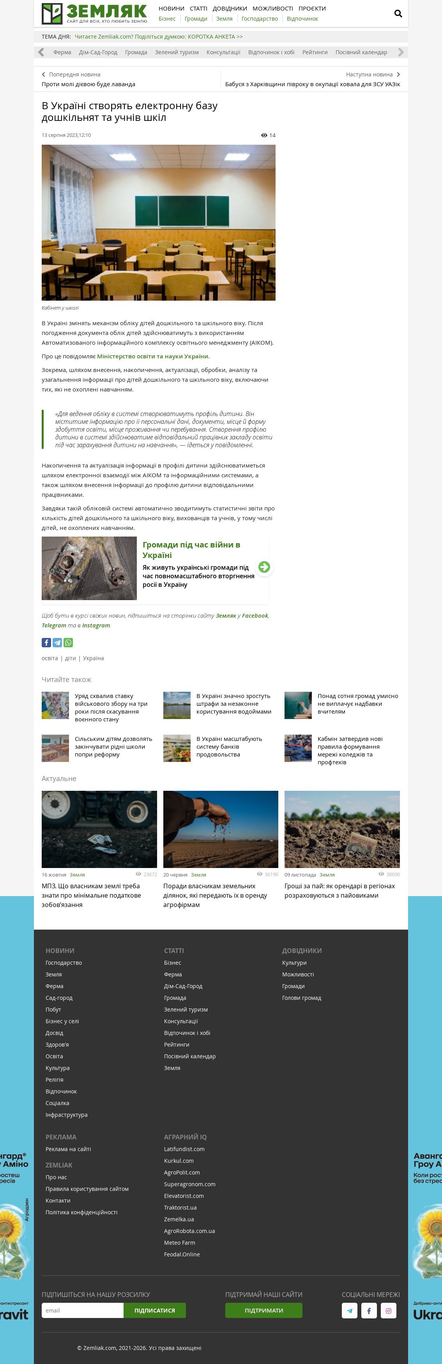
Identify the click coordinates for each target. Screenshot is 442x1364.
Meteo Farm (179, 1242)
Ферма (62, 52)
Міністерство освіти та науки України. (153, 356)
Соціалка (57, 1103)
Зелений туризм (177, 52)
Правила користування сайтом (87, 1188)
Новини (60, 950)
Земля (77, 874)
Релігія (55, 1079)
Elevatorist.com (184, 1195)
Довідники (302, 950)
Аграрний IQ (185, 1137)
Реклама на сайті (68, 1149)
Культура (58, 1068)
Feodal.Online (182, 1254)
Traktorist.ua (180, 1207)
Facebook (255, 615)
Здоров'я (57, 1044)
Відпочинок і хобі (271, 52)
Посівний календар (361, 52)
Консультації (223, 52)
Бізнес (172, 962)
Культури (294, 962)
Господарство (64, 962)
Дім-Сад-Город (98, 52)
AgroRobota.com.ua (189, 1231)
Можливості (298, 974)
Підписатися (154, 1310)
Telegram (54, 625)
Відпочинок (61, 1091)
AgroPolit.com (182, 1172)
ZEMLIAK (59, 1165)
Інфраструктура (67, 1114)
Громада (136, 52)
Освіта (54, 1056)
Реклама (61, 1137)
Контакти (58, 1200)
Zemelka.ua (179, 1219)
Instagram (96, 625)
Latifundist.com (184, 1149)
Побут (53, 1009)
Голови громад (301, 997)
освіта (50, 658)
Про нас (56, 1177)
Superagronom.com (190, 1184)
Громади (293, 986)
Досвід (54, 1032)
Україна (93, 658)
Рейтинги (315, 52)
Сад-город (59, 997)
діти (70, 658)
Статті (174, 950)
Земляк (226, 615)
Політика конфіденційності (82, 1212)
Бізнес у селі (62, 1021)
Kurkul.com (179, 1160)
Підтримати (264, 1310)
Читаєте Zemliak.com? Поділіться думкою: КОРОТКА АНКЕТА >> (159, 36)
